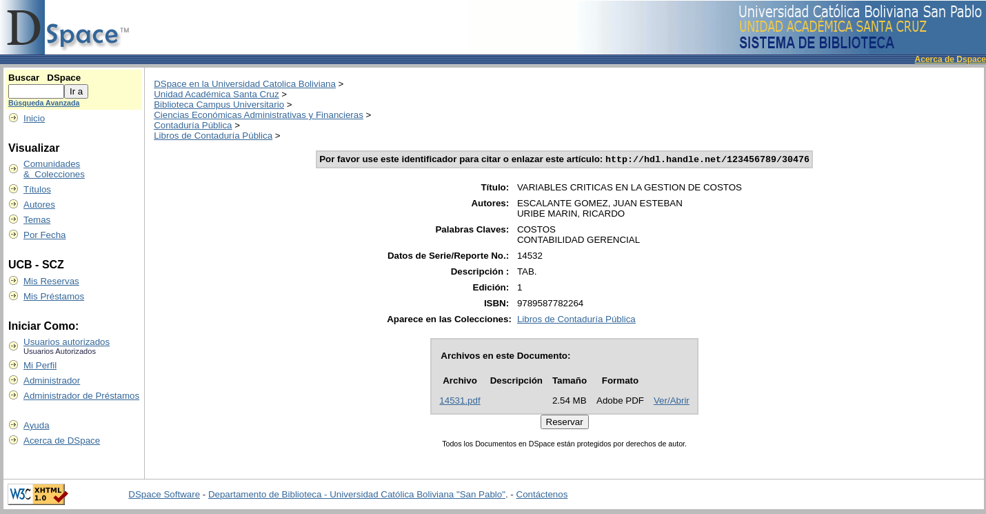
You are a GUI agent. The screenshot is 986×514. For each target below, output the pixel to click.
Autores (39, 204)
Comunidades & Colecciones (54, 169)
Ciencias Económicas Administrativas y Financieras (258, 115)
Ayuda (36, 425)
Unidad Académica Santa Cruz (216, 94)
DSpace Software (164, 496)
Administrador (51, 380)
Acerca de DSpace (61, 440)
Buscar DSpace (44, 77)
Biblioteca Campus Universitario (219, 104)
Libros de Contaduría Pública (213, 135)
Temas (36, 220)
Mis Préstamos (53, 296)
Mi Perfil (40, 365)
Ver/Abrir (672, 402)
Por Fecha (44, 235)
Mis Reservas (51, 281)
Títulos (37, 189)
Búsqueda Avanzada (43, 103)
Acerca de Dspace (950, 59)
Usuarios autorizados (66, 342)
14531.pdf (459, 402)
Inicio (34, 118)
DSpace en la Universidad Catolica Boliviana (245, 84)
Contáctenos (542, 496)
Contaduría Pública (193, 125)
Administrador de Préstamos (81, 396)
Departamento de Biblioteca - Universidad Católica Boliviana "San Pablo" (356, 496)
